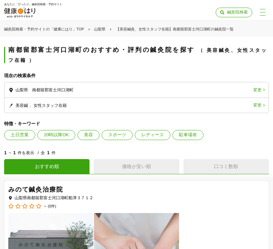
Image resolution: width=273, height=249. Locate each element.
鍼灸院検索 (237, 12)
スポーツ (117, 134)
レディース (152, 134)
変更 (257, 90)
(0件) (52, 206)
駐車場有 (188, 134)
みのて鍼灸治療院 (35, 189)
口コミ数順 (226, 166)
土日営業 (20, 134)
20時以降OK (56, 134)
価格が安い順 (136, 166)
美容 (88, 134)
